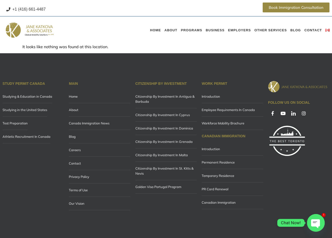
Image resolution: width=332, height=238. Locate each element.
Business (215, 30)
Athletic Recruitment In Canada (26, 137)
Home (155, 30)
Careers (75, 150)
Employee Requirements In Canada (228, 110)
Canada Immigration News (89, 123)
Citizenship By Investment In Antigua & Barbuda (165, 98)
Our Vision (76, 203)
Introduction (211, 96)
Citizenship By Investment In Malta (161, 155)
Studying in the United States (25, 110)
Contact (313, 30)
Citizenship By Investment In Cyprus (162, 115)
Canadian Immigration (219, 202)
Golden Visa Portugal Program (158, 187)
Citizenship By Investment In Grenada (164, 142)
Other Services (270, 30)
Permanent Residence (218, 162)
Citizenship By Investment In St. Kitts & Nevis (164, 170)
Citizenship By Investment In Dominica (164, 128)
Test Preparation (15, 123)
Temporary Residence (218, 176)
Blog (295, 30)
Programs (191, 30)
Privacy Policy (79, 177)
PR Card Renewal (215, 189)
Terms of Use (78, 190)
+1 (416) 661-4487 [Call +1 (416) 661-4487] (26, 9)
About (170, 30)
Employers (239, 30)
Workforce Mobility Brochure (223, 123)
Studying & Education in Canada (27, 96)
